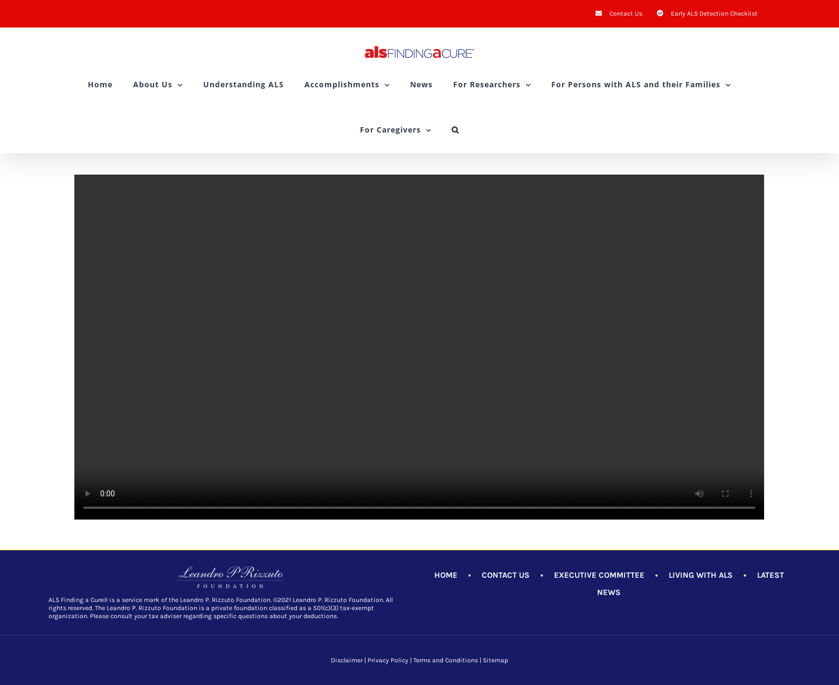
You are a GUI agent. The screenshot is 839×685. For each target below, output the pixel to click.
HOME (445, 575)
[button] (455, 130)
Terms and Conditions (445, 660)
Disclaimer (347, 660)
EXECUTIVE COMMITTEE (599, 575)
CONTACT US (506, 575)
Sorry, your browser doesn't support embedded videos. (419, 347)
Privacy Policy (388, 660)
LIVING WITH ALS (701, 575)
